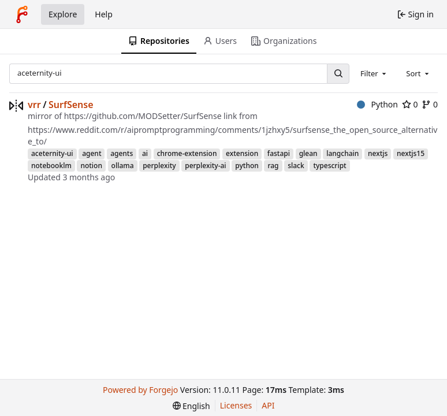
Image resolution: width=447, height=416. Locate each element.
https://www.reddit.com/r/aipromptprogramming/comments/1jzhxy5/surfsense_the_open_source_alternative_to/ (232, 135)
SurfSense (71, 104)
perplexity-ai (205, 165)
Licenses (236, 405)
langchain (342, 153)
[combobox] (374, 73)
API (268, 405)
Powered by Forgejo (140, 389)
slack (296, 165)
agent (91, 153)
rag (272, 165)
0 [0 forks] (430, 104)
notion (91, 165)
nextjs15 (410, 153)
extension (242, 153)
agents (121, 153)
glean (308, 153)
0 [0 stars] (410, 104)
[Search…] (338, 74)
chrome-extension (187, 153)
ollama (122, 165)
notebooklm (51, 165)
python (247, 165)
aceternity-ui (52, 153)
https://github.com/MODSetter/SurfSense (143, 115)
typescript (329, 165)
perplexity (159, 165)
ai (145, 153)
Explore (63, 14)
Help (104, 14)
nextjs (378, 153)
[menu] (191, 405)
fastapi (278, 153)
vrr (34, 104)
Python (377, 104)
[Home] (22, 14)
